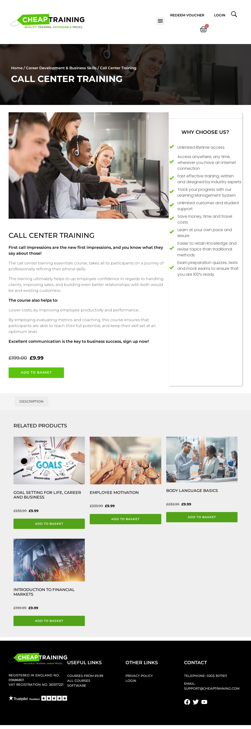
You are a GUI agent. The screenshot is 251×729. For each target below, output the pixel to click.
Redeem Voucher (187, 15)
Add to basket (36, 372)
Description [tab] (31, 401)
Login (219, 15)
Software (76, 686)
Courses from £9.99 (85, 676)
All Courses (78, 681)
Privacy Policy (139, 676)
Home (17, 68)
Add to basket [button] (49, 523)
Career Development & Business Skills (61, 68)
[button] (160, 21)
